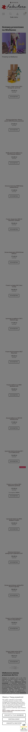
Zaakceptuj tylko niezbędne (14, 715)
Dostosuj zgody (14, 719)
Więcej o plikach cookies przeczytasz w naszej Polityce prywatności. (13, 711)
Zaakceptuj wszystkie (14, 723)
